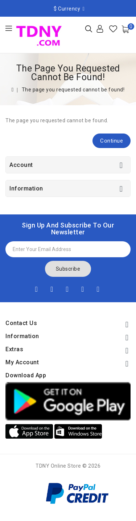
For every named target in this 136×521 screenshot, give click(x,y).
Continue (111, 141)
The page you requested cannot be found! (73, 90)
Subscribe (68, 269)
